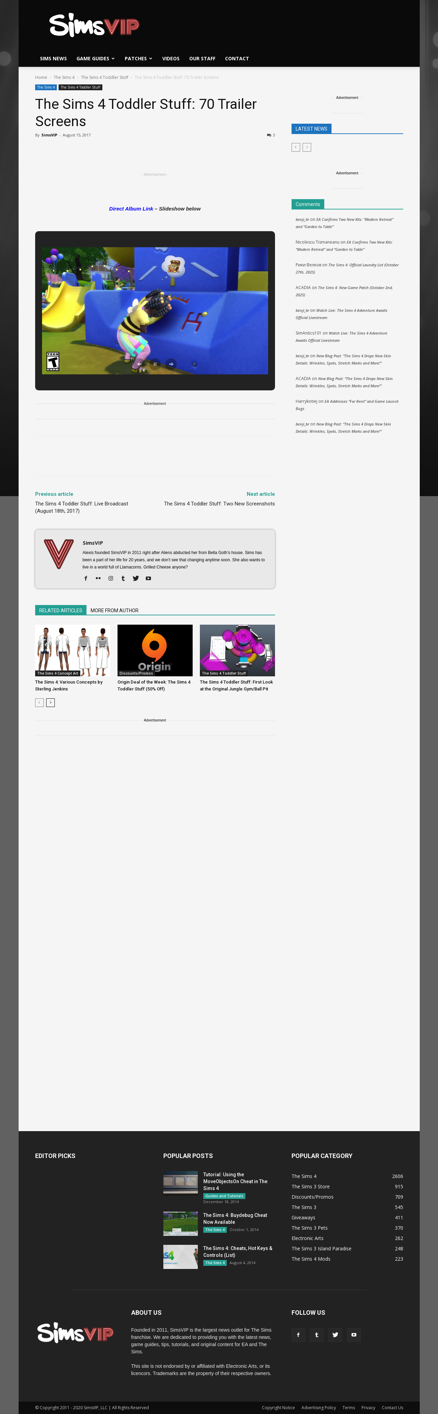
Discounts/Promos (136, 673)
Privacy (368, 1408)
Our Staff (202, 58)
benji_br (302, 219)
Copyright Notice (278, 1408)
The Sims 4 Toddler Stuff (104, 77)
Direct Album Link (131, 209)
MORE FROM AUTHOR (115, 610)
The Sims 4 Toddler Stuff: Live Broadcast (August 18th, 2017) (81, 507)
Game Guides (96, 58)
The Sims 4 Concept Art (57, 673)
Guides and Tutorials (224, 1195)
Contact (237, 58)
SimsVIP (49, 134)
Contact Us (392, 1408)
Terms (349, 1408)
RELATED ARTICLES (60, 610)
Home (41, 77)
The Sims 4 (64, 77)
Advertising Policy (319, 1408)
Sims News (53, 58)
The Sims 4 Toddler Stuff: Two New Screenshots (219, 504)
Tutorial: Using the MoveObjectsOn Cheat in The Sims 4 (235, 1181)
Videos (171, 58)
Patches (138, 58)
